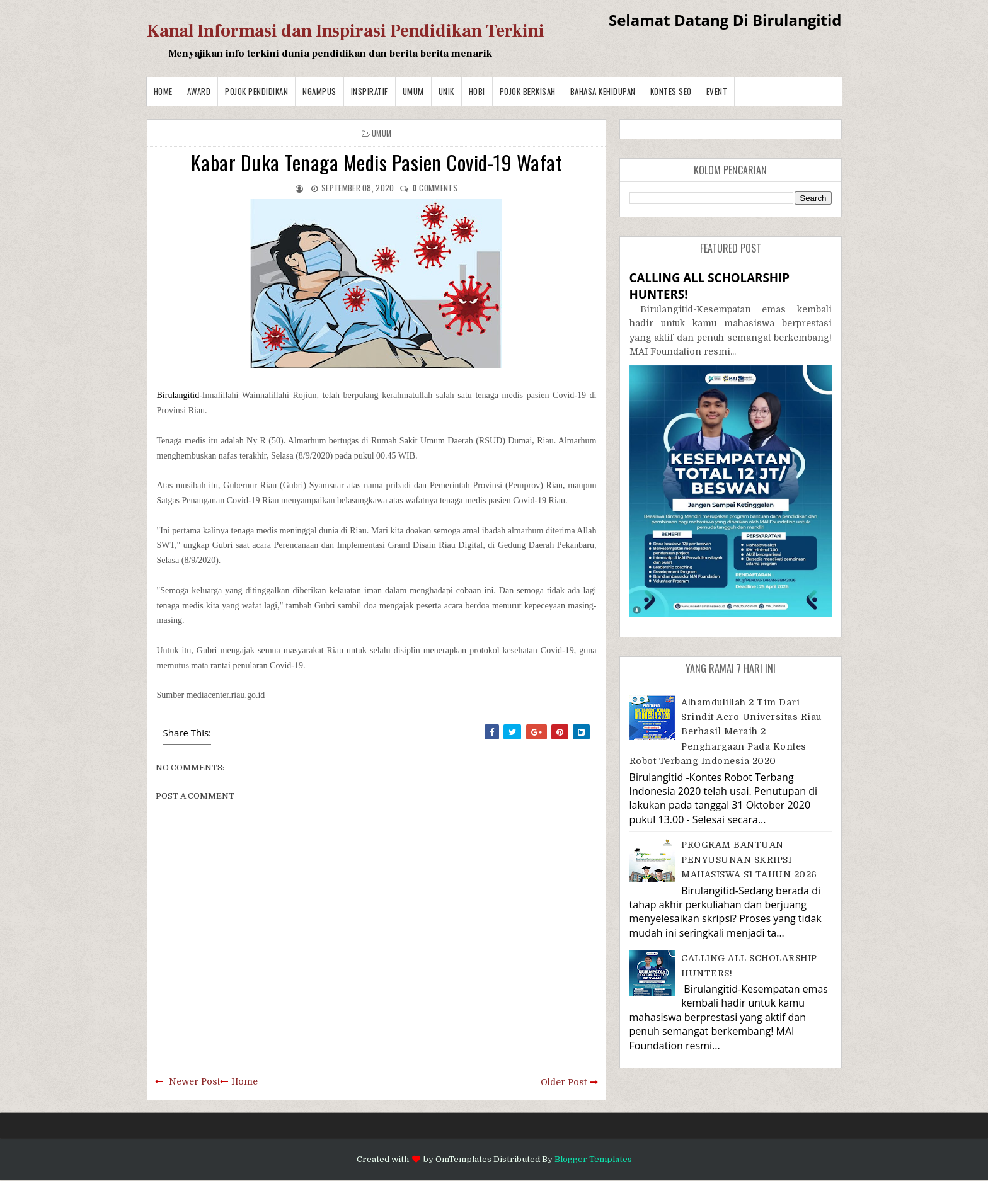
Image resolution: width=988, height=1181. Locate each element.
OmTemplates (463, 1159)
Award (199, 91)
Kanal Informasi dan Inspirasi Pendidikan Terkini (345, 31)
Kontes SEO (671, 91)
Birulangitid (178, 395)
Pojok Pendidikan (256, 91)
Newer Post (194, 1081)
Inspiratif (369, 91)
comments (434, 187)
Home (163, 91)
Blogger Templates (593, 1159)
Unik (446, 91)
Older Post (564, 1082)
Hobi (477, 91)
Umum (413, 91)
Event (717, 91)
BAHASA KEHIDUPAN (603, 91)
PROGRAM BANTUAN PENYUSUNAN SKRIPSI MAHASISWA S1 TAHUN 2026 (749, 859)
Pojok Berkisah (528, 91)
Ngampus (319, 91)
